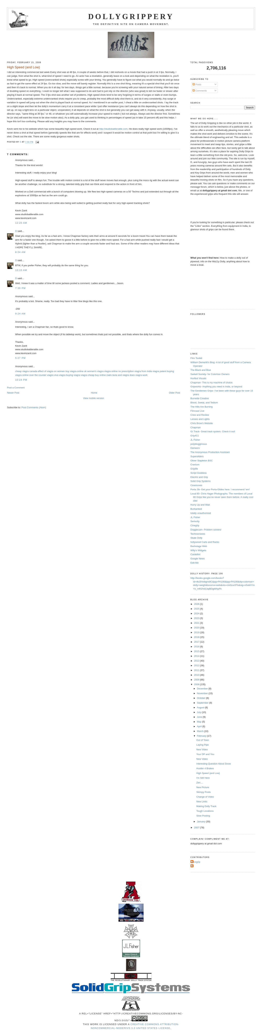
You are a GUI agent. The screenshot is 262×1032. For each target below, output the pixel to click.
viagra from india (143, 371)
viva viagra (59, 375)
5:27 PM (20, 358)
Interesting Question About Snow (213, 763)
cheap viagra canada (26, 371)
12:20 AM (21, 222)
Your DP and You (205, 754)
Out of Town (202, 740)
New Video (202, 749)
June (200, 717)
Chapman (195, 427)
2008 (197, 684)
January (201, 821)
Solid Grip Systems (200, 481)
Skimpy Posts (203, 792)
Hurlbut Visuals (198, 378)
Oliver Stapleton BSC (201, 460)
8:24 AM (20, 252)
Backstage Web (198, 546)
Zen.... (199, 782)
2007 (197, 827)
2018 (197, 637)
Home (94, 392)
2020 (197, 627)
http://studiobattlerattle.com (113, 128)
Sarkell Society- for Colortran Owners (210, 374)
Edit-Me (194, 562)
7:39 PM (20, 288)
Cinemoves (196, 485)
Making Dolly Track (206, 806)
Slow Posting (203, 815)
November (203, 693)
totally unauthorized (200, 513)
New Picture (202, 787)
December (203, 688)
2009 (197, 679)
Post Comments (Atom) (33, 407)
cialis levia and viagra (117, 375)
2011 (197, 670)
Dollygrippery (131, 16)
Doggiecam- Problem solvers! (206, 529)
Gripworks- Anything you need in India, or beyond (216, 386)
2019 (197, 632)
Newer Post (13, 392)
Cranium (194, 464)
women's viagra (95, 371)
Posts (196, 84)
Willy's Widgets (198, 550)
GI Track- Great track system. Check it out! (212, 431)
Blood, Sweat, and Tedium (204, 402)
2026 (197, 604)
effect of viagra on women (51, 371)
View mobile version (93, 398)
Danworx (195, 448)
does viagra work (138, 375)
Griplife (194, 468)
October (201, 698)
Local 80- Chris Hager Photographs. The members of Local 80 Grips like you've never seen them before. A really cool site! (221, 497)
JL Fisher (195, 439)
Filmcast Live (197, 411)
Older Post (174, 392)
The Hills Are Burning (201, 406)
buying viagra (73, 375)
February (202, 735)
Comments (199, 90)
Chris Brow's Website (201, 423)
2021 (197, 623)
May (199, 721)
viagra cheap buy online (93, 375)
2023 (197, 618)
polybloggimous (198, 444)
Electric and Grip (199, 477)
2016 (197, 646)
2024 (197, 613)
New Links (201, 801)
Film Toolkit (196, 358)
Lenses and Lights (200, 419)
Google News (197, 558)
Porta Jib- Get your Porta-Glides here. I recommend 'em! (220, 489)
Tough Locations (205, 811)
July (199, 712)
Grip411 (194, 435)
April (199, 726)
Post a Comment (16, 387)
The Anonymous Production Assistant (210, 452)
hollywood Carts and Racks (204, 542)
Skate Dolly (196, 537)
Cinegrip (194, 525)
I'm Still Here (203, 778)
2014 (197, 656)
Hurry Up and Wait (200, 504)
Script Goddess (198, 473)
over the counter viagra (41, 375)
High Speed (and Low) (208, 773)
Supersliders (197, 456)
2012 (197, 665)
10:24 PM (21, 379)
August (201, 707)
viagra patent (159, 371)
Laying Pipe (202, 744)
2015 (197, 651)
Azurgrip (195, 862)
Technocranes (197, 533)
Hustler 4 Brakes (205, 768)
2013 (197, 660)
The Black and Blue (200, 370)
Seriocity (195, 521)
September (203, 702)
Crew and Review (199, 415)
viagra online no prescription (119, 371)
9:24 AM (20, 313)
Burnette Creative (199, 398)
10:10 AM (21, 270)
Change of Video (205, 796)
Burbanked (196, 509)
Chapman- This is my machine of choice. (211, 382)
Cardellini (195, 554)
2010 (197, 675)
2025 (197, 608)
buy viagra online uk (76, 371)
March (200, 731)
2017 (197, 641)
